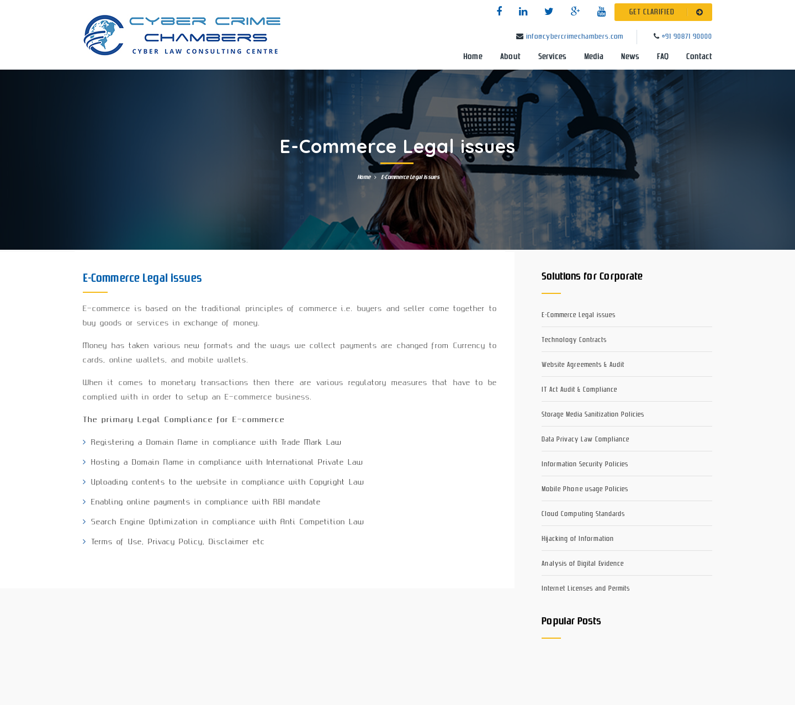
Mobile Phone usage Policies (585, 489)
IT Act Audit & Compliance (579, 389)
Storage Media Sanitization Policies (593, 414)
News (630, 57)
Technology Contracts (574, 340)
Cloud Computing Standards (583, 514)
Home (473, 57)
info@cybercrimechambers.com (574, 36)
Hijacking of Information (578, 539)
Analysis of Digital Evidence (583, 563)
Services (552, 57)
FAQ (663, 57)
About (510, 57)
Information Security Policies (585, 464)
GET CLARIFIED (668, 12)
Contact (699, 57)
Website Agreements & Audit (583, 365)
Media (593, 57)
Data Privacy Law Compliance (585, 439)
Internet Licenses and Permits (586, 588)
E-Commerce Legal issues (579, 315)
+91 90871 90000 (687, 36)
